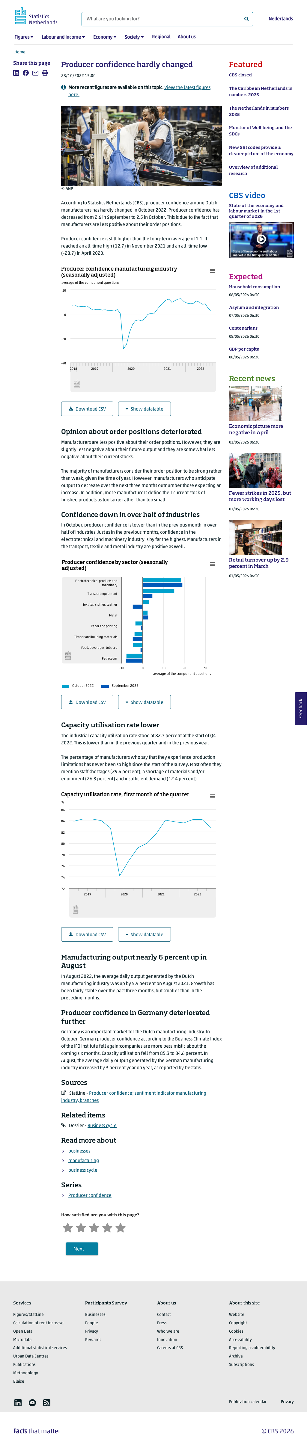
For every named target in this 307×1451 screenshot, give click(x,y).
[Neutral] (94, 1227)
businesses (79, 1151)
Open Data (22, 1332)
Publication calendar (248, 1402)
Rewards (93, 1340)
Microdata (22, 1340)
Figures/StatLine (28, 1315)
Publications (24, 1365)
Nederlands (281, 19)
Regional (161, 37)
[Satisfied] (107, 1227)
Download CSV (87, 409)
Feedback (301, 709)
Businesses (95, 1315)
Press (162, 1323)
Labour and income (61, 37)
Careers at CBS (170, 1348)
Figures (21, 37)
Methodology (25, 1373)
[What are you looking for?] (167, 19)
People (91, 1323)
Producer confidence (90, 1195)
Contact (164, 1315)
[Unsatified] (81, 1227)
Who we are (168, 1332)
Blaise (18, 1382)
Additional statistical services (40, 1348)
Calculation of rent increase (38, 1323)
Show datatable (144, 409)
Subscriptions (241, 1365)
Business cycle (102, 1125)
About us (186, 37)
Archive (236, 1356)
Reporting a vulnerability (252, 1348)
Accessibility (240, 1340)
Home (19, 52)
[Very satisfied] (120, 1227)
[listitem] (16, 72)
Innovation (167, 1340)
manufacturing (83, 1161)
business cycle (82, 1170)
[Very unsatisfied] (67, 1227)
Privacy (91, 1332)
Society (132, 37)
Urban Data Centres (31, 1356)
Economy (102, 37)
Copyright (238, 1323)
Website (236, 1315)
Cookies (236, 1332)
